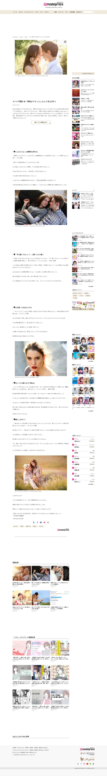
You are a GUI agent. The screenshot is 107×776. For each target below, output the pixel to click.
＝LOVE (75, 298)
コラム (36, 12)
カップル (15, 526)
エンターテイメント (29, 12)
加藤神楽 (76, 464)
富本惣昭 (76, 458)
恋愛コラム (28, 526)
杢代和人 (86, 293)
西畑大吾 (76, 470)
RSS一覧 (46, 750)
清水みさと (77, 441)
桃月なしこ (77, 481)
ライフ (41, 12)
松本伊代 (88, 295)
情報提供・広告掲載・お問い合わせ (37, 750)
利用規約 (27, 747)
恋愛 (22, 526)
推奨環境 (31, 747)
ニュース (15, 12)
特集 (56, 12)
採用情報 (36, 747)
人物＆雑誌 (72, 12)
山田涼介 (75, 295)
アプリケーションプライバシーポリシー (21, 750)
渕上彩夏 (76, 476)
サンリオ (81, 295)
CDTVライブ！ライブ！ (77, 293)
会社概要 (14, 747)
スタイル (21, 12)
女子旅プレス (79, 12)
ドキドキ (41, 526)
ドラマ (66, 12)
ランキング (60, 12)
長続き (34, 526)
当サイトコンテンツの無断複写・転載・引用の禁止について (25, 752)
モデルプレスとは (20, 747)
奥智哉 (76, 452)
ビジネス (46, 12)
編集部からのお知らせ (43, 747)
